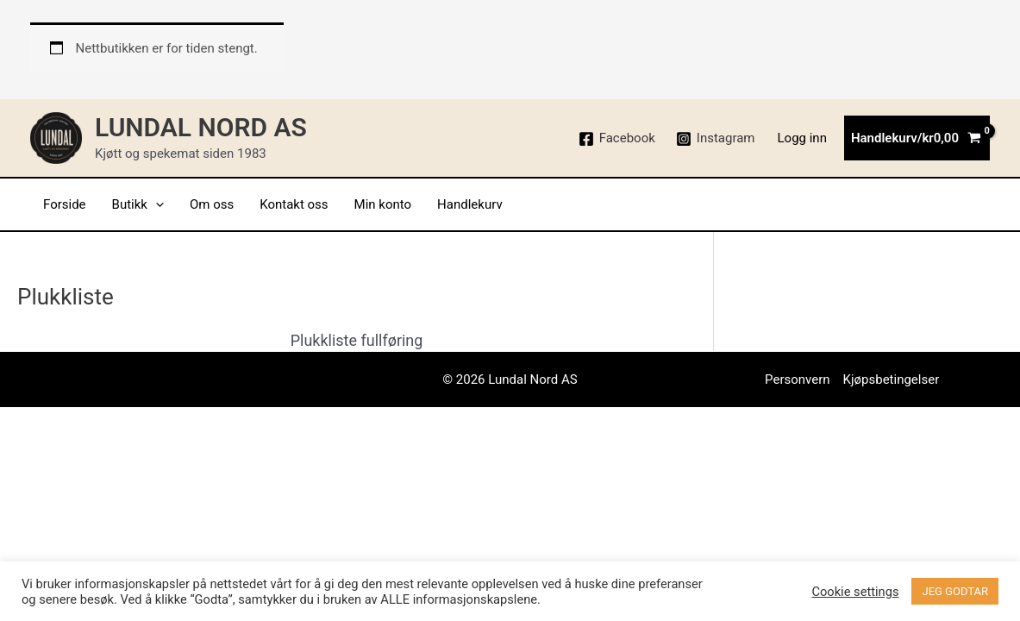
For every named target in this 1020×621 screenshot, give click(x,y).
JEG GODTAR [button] (955, 591)
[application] (155, 204)
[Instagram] (715, 139)
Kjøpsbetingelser (891, 379)
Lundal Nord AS (201, 127)
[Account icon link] (802, 138)
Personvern (797, 379)
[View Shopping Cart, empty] (917, 138)
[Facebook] (616, 139)
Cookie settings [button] (854, 591)
